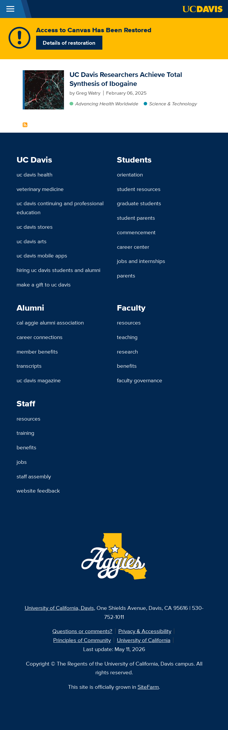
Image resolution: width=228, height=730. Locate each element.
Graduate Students (139, 203)
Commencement (136, 232)
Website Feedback (38, 490)
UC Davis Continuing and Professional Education (60, 207)
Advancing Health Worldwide (106, 103)
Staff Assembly (34, 476)
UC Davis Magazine (39, 380)
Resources (129, 322)
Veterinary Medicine (40, 189)
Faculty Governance (139, 380)
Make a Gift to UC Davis (44, 284)
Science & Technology (173, 103)
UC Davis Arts (32, 241)
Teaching (127, 337)
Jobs (22, 462)
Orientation (130, 174)
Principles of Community (82, 640)
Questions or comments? (82, 631)
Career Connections (40, 337)
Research (127, 351)
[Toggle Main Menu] (10, 9)
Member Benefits (37, 351)
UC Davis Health (34, 174)
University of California (143, 640)
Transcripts (29, 366)
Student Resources (139, 189)
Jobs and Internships (141, 261)
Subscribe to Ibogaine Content (25, 124)
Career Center (133, 247)
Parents (126, 275)
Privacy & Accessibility (144, 631)
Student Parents (136, 218)
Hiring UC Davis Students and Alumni (58, 270)
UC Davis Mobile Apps (42, 255)
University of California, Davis (59, 608)
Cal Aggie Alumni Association (50, 322)
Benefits (127, 366)
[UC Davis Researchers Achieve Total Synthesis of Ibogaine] (44, 74)
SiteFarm (148, 687)
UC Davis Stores (35, 227)
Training (25, 433)
